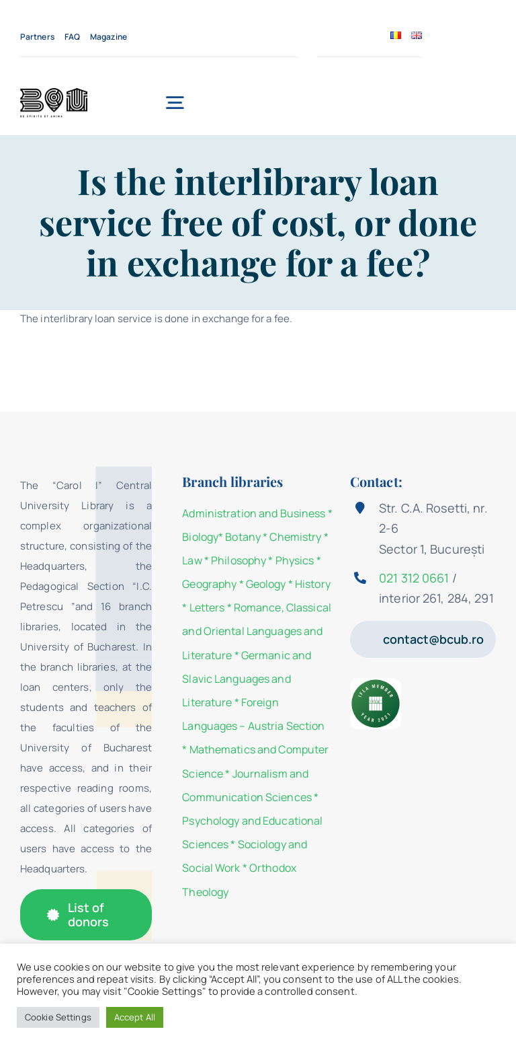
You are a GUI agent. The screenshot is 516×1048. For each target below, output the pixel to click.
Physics (294, 560)
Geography (209, 583)
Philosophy (238, 560)
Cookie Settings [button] (58, 1017)
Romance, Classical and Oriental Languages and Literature (256, 631)
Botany (243, 536)
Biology (200, 536)
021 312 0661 (414, 578)
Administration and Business (253, 513)
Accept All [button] (134, 1017)
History (313, 583)
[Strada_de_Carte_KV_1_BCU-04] (53, 93)
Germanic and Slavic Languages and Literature (246, 679)
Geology (266, 583)
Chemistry (295, 536)
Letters (207, 607)
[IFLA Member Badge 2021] (375, 683)
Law (192, 560)
